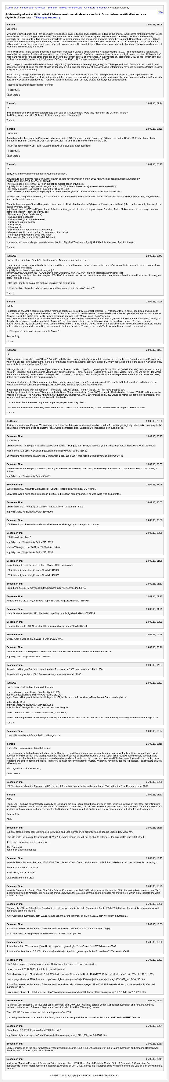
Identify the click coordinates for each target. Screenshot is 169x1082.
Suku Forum (12, 7)
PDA (160, 12)
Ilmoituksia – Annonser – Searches (39, 7)
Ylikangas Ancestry (47, 17)
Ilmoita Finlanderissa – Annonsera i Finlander (83, 7)
